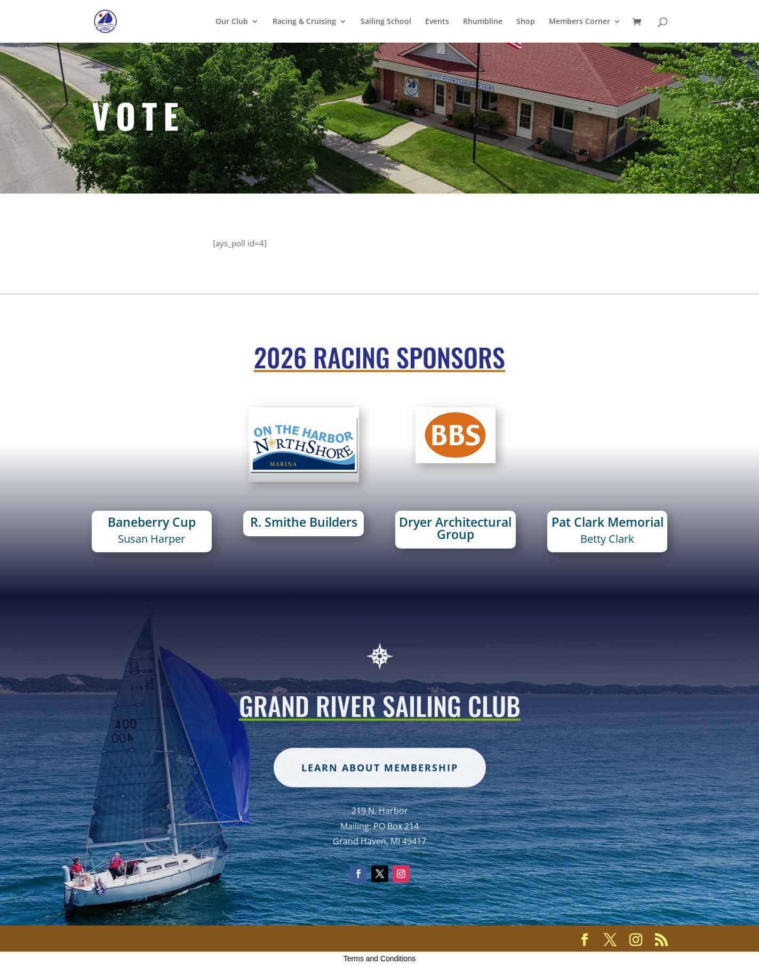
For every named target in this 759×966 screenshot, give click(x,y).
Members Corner (579, 22)
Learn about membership (379, 795)
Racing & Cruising (304, 22)
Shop (525, 22)
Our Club (231, 22)
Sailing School (386, 22)
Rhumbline (482, 22)
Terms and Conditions (379, 958)
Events (437, 22)
